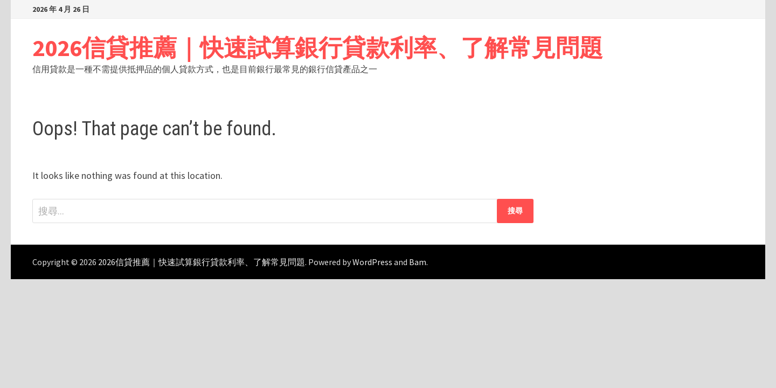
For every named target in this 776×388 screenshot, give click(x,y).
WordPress (372, 262)
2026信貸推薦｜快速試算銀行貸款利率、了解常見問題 (317, 48)
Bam (417, 262)
